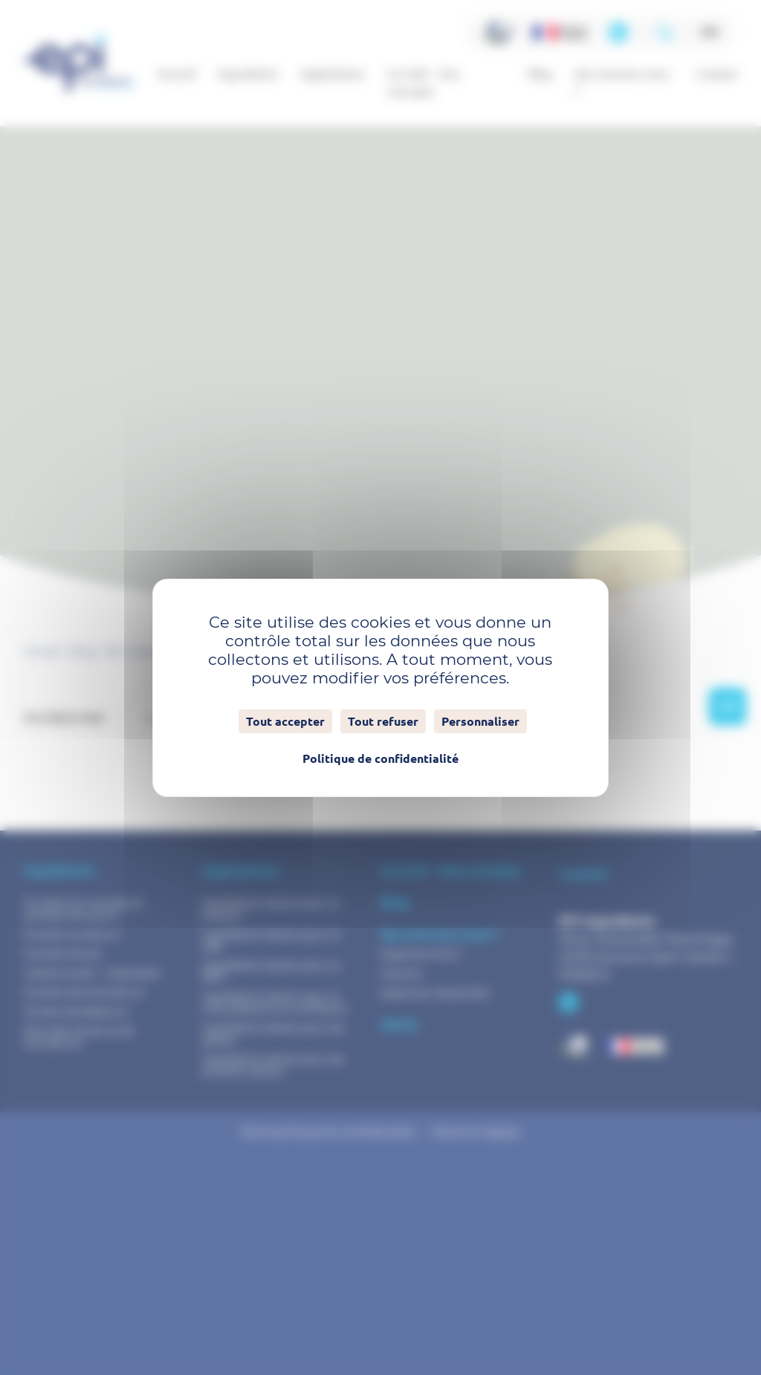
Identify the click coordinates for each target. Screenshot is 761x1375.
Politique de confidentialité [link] (380, 758)
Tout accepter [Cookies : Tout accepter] (285, 721)
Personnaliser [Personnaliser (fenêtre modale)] (480, 721)
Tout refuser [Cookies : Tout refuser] (383, 721)
